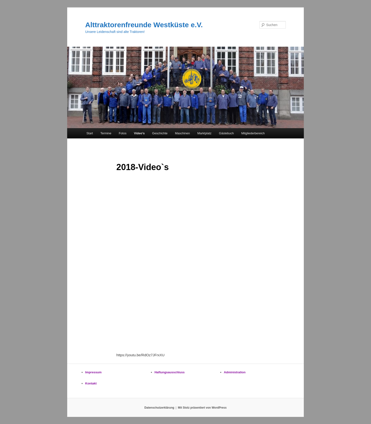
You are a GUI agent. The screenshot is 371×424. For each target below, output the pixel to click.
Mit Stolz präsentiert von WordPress (202, 407)
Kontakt (91, 383)
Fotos (123, 133)
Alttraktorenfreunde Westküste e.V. (144, 25)
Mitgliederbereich (253, 133)
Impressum (93, 372)
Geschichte (160, 133)
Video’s (139, 133)
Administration (235, 372)
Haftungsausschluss (170, 372)
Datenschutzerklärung (159, 407)
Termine (105, 133)
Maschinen (182, 133)
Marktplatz (204, 133)
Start (89, 133)
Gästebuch (226, 133)
